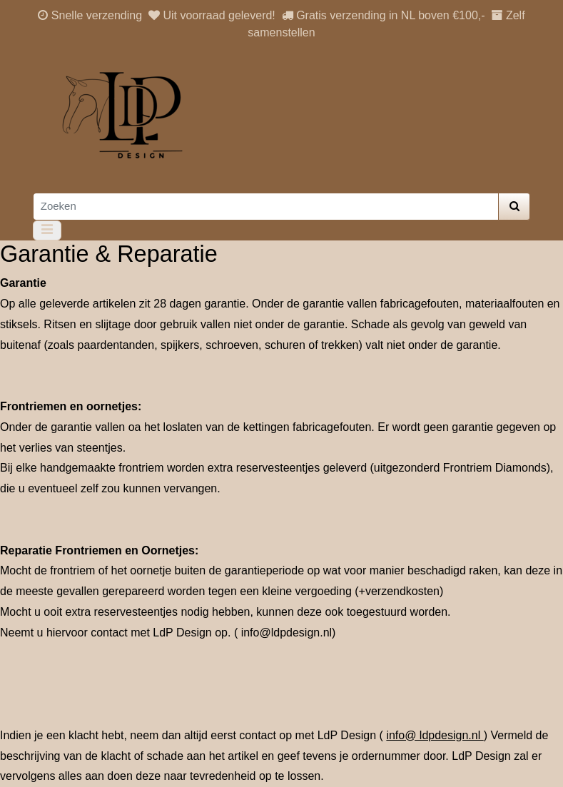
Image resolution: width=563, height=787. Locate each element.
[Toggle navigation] (47, 230)
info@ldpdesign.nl (286, 632)
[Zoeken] (266, 206)
